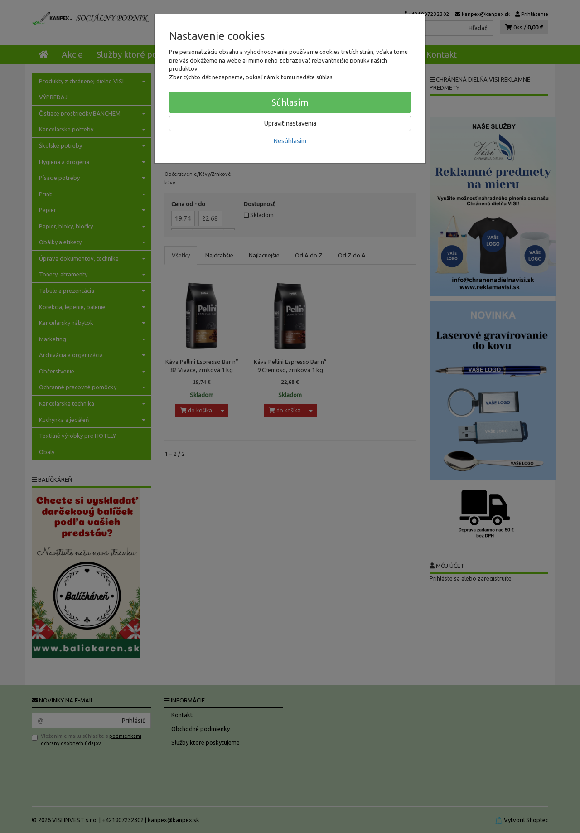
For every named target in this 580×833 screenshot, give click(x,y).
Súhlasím (290, 102)
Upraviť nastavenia (290, 123)
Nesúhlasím (290, 141)
